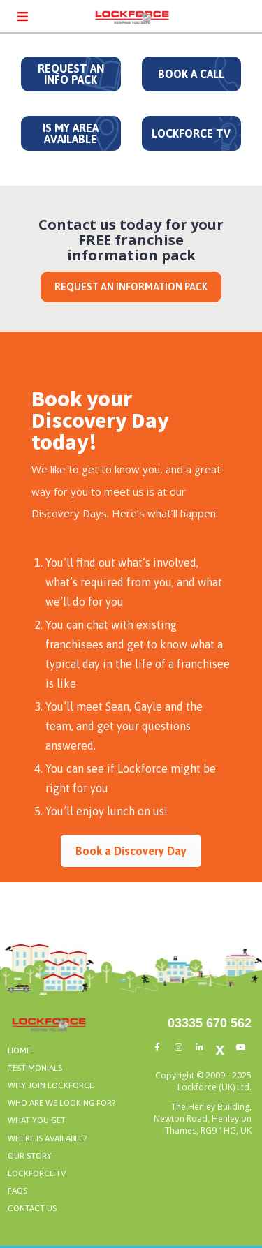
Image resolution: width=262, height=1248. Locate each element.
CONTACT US (32, 1208)
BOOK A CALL (191, 74)
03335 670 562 (210, 1023)
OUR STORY (30, 1156)
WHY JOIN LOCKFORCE (51, 1085)
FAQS (17, 1191)
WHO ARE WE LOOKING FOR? (61, 1103)
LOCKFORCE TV (191, 133)
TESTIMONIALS (35, 1068)
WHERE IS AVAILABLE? (47, 1138)
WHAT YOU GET (37, 1120)
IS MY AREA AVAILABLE (71, 133)
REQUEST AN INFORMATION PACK (131, 286)
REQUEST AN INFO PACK (71, 74)
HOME (19, 1050)
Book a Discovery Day (131, 851)
